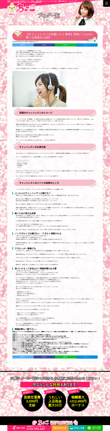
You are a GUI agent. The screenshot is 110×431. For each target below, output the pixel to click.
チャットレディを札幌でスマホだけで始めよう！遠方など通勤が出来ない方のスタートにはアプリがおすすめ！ (42, 342)
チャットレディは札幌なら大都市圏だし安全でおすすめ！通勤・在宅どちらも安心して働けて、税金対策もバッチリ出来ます (45, 351)
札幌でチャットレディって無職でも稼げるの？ (24, 340)
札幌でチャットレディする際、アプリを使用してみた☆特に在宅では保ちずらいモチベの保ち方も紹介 (39, 353)
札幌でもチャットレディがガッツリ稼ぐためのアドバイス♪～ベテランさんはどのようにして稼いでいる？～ (41, 337)
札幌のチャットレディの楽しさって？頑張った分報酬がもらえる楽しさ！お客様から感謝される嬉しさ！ (40, 348)
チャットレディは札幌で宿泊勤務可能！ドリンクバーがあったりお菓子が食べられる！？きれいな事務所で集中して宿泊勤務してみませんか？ (50, 343)
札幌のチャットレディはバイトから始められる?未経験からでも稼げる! (31, 334)
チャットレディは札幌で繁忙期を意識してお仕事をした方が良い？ (30, 345)
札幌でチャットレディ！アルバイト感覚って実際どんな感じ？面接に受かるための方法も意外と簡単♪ (39, 336)
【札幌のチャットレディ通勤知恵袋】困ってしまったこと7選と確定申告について (34, 350)
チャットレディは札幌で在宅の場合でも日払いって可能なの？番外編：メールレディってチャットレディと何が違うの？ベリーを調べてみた (50, 347)
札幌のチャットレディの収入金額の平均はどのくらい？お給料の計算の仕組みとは (34, 339)
